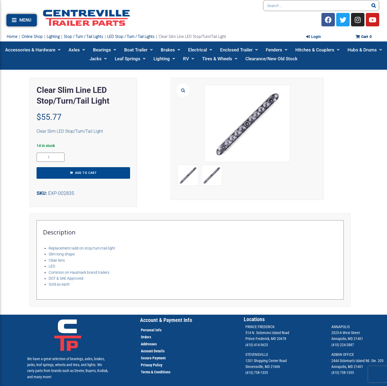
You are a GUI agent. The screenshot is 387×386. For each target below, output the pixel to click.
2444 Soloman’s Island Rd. (350, 361)
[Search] (373, 5)
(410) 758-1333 (256, 372)
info (158, 330)
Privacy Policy (151, 365)
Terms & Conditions (155, 372)
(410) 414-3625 (256, 345)
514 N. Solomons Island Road (267, 333)
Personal (148, 330)
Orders (146, 337)
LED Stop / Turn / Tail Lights (131, 36)
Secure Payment (153, 358)
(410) (335, 372)
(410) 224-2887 (342, 345)
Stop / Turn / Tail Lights (83, 36)
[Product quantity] (50, 157)
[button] (21, 20)
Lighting (53, 36)
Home (12, 36)
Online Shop (32, 36)
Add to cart (86, 173)
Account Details (152, 351)
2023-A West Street (345, 333)
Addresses (149, 344)
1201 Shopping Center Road (266, 361)
